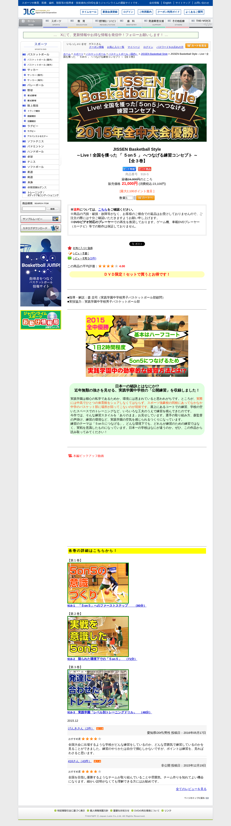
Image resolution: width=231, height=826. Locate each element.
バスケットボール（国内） (123, 54)
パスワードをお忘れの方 (169, 47)
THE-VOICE (201, 23)
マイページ (134, 47)
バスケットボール (96, 54)
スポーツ (55, 23)
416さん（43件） (80, 761)
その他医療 (177, 23)
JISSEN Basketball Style (154, 54)
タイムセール (89, 11)
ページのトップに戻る (115, 798)
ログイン (128, 11)
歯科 (130, 23)
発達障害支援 (154, 23)
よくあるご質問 (194, 11)
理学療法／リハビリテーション (105, 23)
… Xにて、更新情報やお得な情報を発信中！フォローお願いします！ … (110, 35)
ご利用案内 (145, 11)
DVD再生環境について (146, 810)
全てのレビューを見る (191, 789)
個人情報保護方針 (97, 810)
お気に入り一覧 (115, 47)
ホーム (30, 23)
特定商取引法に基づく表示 (69, 810)
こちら (102, 209)
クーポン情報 (96, 47)
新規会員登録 (110, 11)
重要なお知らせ (119, 810)
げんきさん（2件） (81, 728)
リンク (166, 810)
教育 (80, 23)
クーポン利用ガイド (168, 11)
